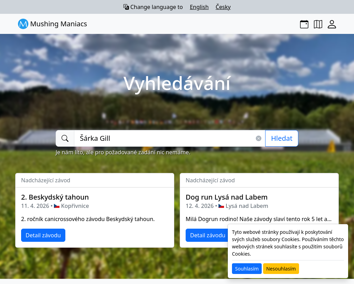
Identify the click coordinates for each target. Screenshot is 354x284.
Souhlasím (247, 268)
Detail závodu (43, 235)
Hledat (281, 138)
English (199, 7)
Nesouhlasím (281, 268)
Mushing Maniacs (52, 24)
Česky (223, 7)
